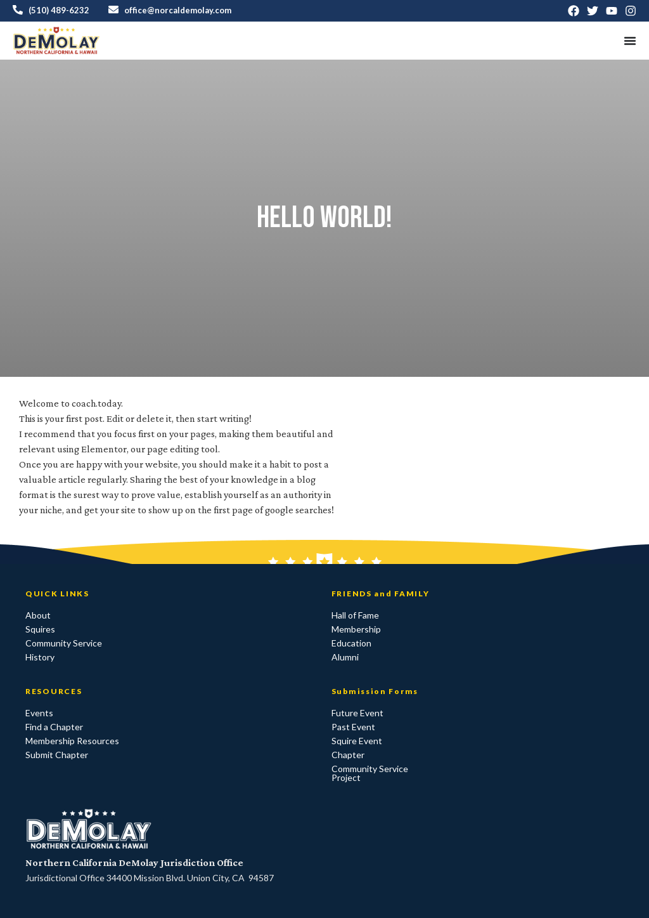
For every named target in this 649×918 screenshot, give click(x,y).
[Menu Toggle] (630, 41)
